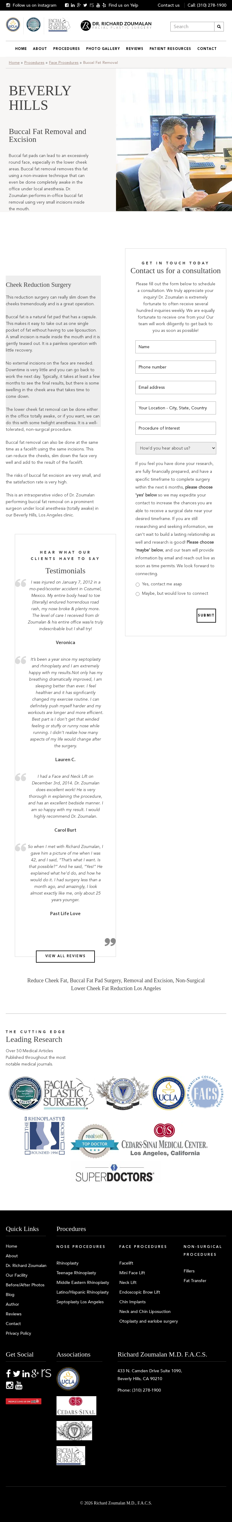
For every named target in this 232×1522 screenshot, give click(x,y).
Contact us (169, 5)
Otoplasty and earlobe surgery (148, 1321)
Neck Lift (128, 1282)
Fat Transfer (195, 1280)
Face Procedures (64, 62)
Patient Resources (170, 49)
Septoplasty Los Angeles (80, 1301)
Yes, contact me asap (162, 583)
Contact (207, 49)
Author (12, 1304)
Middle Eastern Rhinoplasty (82, 1282)
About (40, 49)
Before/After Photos (25, 1285)
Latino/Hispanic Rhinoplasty (82, 1292)
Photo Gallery (103, 49)
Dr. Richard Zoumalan (26, 1265)
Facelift (126, 1263)
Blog (10, 1294)
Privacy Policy (18, 1333)
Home (21, 49)
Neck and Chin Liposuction (145, 1311)
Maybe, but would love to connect (175, 593)
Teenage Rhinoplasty (76, 1272)
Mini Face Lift (132, 1272)
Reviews (134, 49)
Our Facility (16, 1275)
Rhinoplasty (67, 1263)
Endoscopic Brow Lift (139, 1292)
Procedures (66, 49)
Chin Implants (132, 1301)
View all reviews (65, 956)
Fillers (189, 1271)
